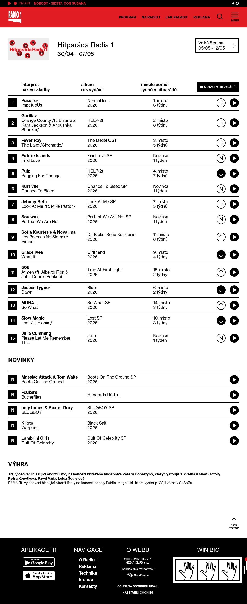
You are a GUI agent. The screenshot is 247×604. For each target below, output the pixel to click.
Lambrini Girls (35, 438)
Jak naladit (177, 17)
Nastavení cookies (138, 592)
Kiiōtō (27, 423)
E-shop (86, 579)
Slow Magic (33, 318)
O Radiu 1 (88, 559)
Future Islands (35, 155)
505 (25, 267)
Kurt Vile (29, 186)
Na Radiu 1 (151, 17)
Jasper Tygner (35, 287)
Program (127, 17)
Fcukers (29, 392)
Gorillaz (29, 115)
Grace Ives (32, 252)
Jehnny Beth (34, 201)
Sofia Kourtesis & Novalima (48, 232)
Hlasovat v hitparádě (218, 87)
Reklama (201, 17)
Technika (88, 573)
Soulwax (30, 216)
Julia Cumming (36, 333)
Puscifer (29, 100)
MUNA (27, 302)
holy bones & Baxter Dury (47, 407)
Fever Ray (31, 140)
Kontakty (88, 586)
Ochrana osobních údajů (137, 586)
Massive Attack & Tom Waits (49, 377)
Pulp (25, 171)
